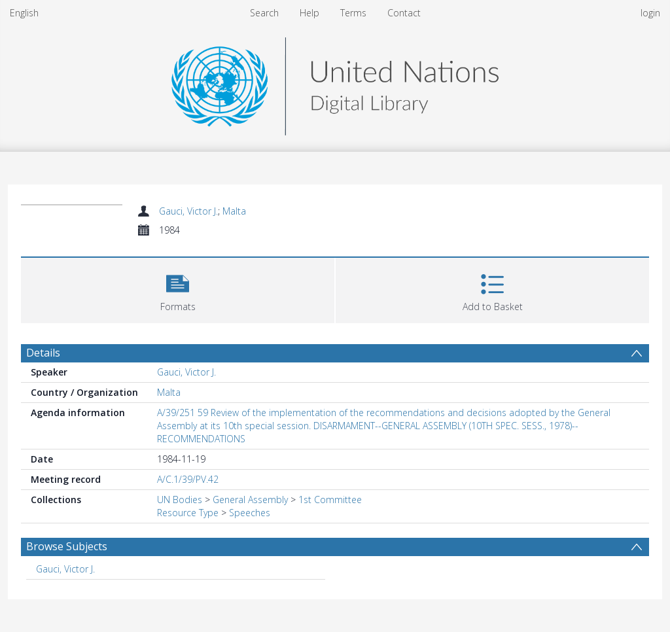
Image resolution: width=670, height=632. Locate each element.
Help (309, 13)
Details (43, 352)
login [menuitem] (650, 13)
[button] (177, 289)
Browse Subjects (66, 546)
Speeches (249, 512)
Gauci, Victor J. (188, 211)
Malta (234, 211)
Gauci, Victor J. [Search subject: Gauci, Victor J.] (65, 569)
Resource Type (188, 512)
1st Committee (330, 499)
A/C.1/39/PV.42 (188, 479)
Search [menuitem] (264, 13)
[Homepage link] (335, 82)
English (24, 13)
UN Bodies (179, 499)
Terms (353, 13)
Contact (404, 13)
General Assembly (250, 499)
